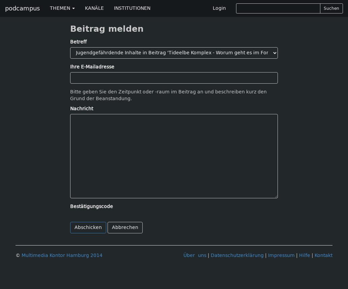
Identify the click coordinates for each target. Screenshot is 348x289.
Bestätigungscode (91, 206)
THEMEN (62, 8)
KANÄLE (94, 8)
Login (219, 8)
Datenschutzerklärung (237, 255)
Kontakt (323, 255)
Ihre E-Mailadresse (92, 67)
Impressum (281, 255)
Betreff (78, 42)
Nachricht (81, 109)
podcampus (22, 8)
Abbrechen (125, 227)
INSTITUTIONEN (132, 8)
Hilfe (304, 255)
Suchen (331, 8)
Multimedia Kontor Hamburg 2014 (62, 255)
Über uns (194, 255)
